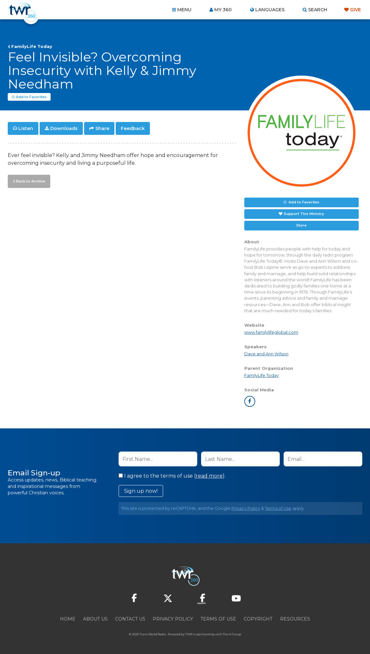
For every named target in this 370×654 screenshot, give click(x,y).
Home (67, 619)
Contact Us (130, 619)
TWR (188, 634)
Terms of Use (278, 508)
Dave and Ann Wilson (266, 354)
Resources (295, 619)
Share (102, 129)
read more (209, 476)
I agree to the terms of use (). (172, 476)
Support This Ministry (304, 214)
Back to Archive (30, 181)
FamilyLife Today (31, 46)
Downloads (64, 129)
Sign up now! (141, 491)
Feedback (133, 129)
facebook (249, 401)
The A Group (232, 634)
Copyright (258, 619)
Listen (25, 129)
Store (301, 225)
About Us (95, 619)
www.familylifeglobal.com (271, 332)
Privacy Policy (245, 508)
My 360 (223, 10)
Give (355, 10)
